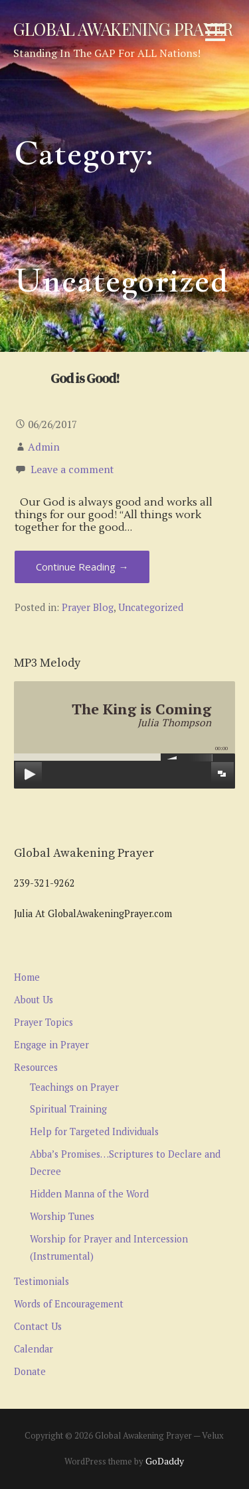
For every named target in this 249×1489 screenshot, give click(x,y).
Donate (30, 1371)
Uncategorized (150, 607)
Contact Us (38, 1326)
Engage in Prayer (51, 1044)
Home (27, 977)
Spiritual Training (68, 1109)
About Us (33, 999)
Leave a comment (72, 469)
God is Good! (84, 379)
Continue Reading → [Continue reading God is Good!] (82, 566)
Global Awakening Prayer (122, 28)
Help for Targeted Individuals (94, 1131)
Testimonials (41, 1281)
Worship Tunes (62, 1216)
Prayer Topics (43, 1022)
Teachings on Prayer (74, 1087)
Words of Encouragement (69, 1303)
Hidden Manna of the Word (89, 1193)
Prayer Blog (88, 607)
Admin (44, 446)
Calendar (33, 1349)
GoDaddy (164, 1461)
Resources (36, 1067)
